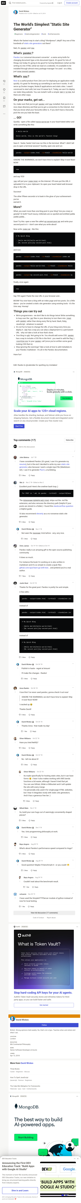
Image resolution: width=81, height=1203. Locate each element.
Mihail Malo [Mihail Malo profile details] (24, 808)
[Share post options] (4, 114)
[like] (22, 475)
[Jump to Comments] (4, 90)
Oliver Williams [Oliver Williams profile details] (25, 738)
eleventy (39, 514)
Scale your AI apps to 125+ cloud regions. (40, 411)
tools (43, 34)
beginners (18, 34)
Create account (72, 3)
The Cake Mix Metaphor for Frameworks (44, 1087)
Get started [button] (44, 1005)
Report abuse (51, 917)
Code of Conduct (38, 917)
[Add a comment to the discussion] (46, 448)
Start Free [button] (19, 426)
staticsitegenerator (32, 34)
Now (15, 81)
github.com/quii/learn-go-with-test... (34, 568)
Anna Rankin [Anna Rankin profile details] (24, 688)
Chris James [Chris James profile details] (24, 546)
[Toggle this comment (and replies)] (15, 461)
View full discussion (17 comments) (44, 913)
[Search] (10, 3)
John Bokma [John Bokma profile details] (24, 457)
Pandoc (17, 57)
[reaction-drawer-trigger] (4, 82)
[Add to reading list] (4, 99)
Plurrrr (42, 470)
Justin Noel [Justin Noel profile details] (24, 583)
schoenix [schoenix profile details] (23, 894)
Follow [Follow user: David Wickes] (44, 1025)
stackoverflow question (63, 506)
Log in (59, 3)
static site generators (33, 43)
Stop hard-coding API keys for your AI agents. (43, 992)
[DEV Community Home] (3, 3)
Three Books (44, 1070)
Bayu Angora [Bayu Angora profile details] (24, 844)
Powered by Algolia (46, 3)
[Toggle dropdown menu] (73, 372)
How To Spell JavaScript (44, 1078)
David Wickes (24, 11)
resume (22, 464)
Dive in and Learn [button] (20, 1190)
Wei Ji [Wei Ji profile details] (22, 483)
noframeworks (54, 34)
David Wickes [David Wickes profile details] (27, 529)
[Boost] (4, 106)
